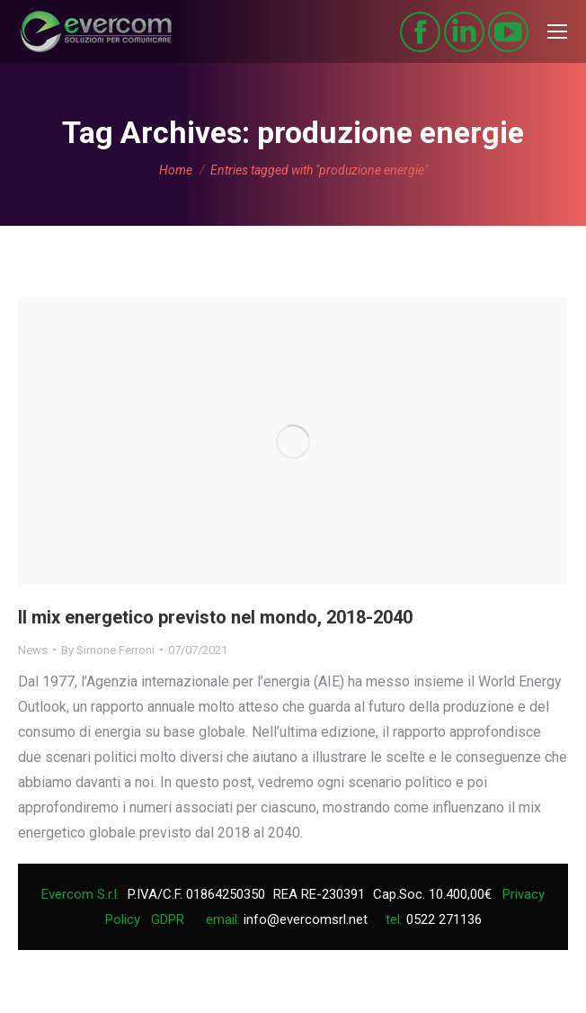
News (33, 650)
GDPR (167, 919)
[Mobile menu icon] (557, 31)
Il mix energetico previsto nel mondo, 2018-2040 (215, 617)
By (108, 650)
